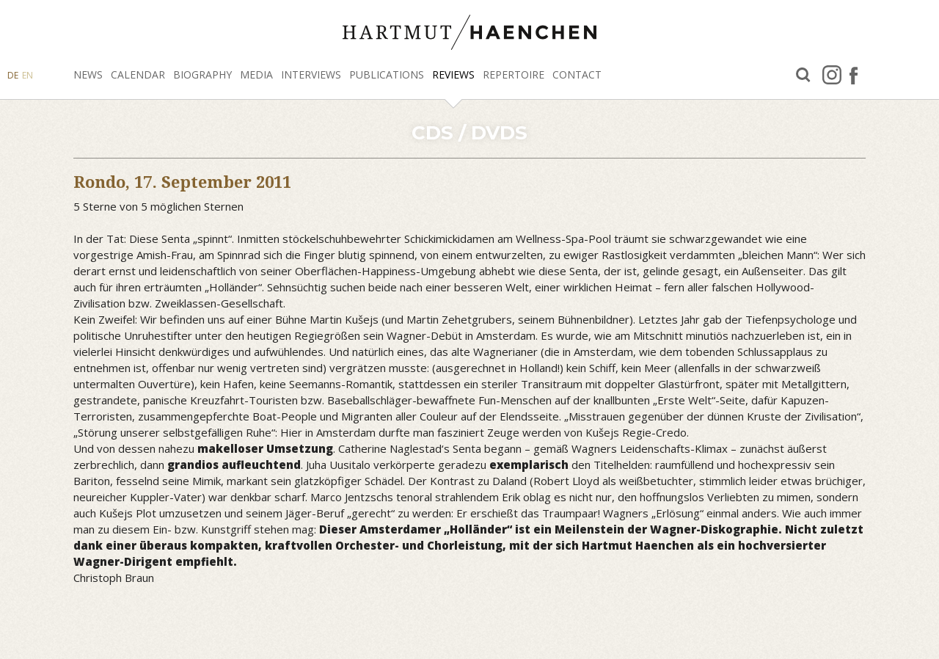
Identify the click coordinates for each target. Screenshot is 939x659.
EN (27, 75)
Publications (386, 74)
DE (12, 75)
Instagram (831, 75)
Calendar (138, 74)
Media (256, 74)
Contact (577, 74)
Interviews (311, 74)
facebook (854, 75)
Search (803, 75)
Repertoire (513, 74)
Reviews (453, 74)
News (88, 74)
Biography (202, 74)
